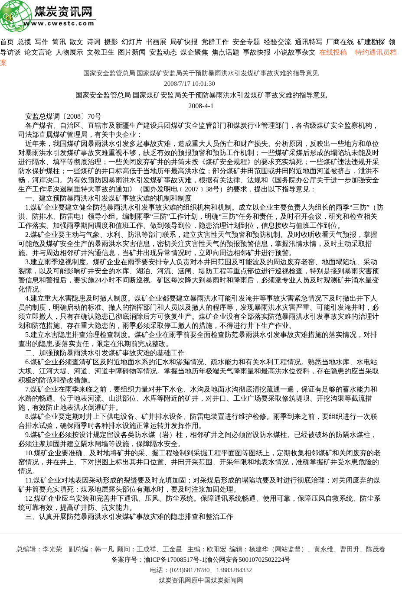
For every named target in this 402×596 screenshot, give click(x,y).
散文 (77, 41)
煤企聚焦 (194, 52)
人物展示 (69, 52)
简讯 (59, 41)
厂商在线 (340, 41)
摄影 (112, 41)
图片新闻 (132, 52)
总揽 (24, 41)
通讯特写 (309, 41)
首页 (7, 41)
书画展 (156, 41)
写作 (42, 41)
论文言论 (38, 52)
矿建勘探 (371, 41)
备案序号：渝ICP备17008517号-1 (158, 559)
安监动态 (163, 52)
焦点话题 (225, 52)
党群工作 (215, 41)
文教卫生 (100, 52)
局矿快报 (184, 41)
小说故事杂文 (295, 52)
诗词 (94, 41)
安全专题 (246, 41)
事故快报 (257, 52)
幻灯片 (131, 41)
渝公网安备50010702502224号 (248, 559)
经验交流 (277, 41)
